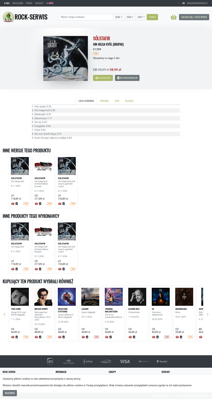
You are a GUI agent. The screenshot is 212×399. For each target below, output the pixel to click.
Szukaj (152, 17)
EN (49, 3)
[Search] (86, 17)
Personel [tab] (104, 101)
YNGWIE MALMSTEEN (111, 310)
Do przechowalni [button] (127, 78)
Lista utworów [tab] (86, 101)
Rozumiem (10, 393)
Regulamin (17, 3)
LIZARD (85, 309)
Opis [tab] (117, 101)
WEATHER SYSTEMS (63, 310)
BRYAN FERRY (41, 309)
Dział (117, 17)
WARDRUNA (181, 309)
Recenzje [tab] (129, 101)
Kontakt (39, 3)
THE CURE (16, 309)
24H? (140, 17)
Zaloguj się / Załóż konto (194, 17)
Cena (129, 17)
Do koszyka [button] (103, 78)
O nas (7, 3)
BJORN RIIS (133, 309)
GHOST (202, 309)
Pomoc (29, 3)
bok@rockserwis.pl (195, 3)
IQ (153, 309)
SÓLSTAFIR (16, 178)
